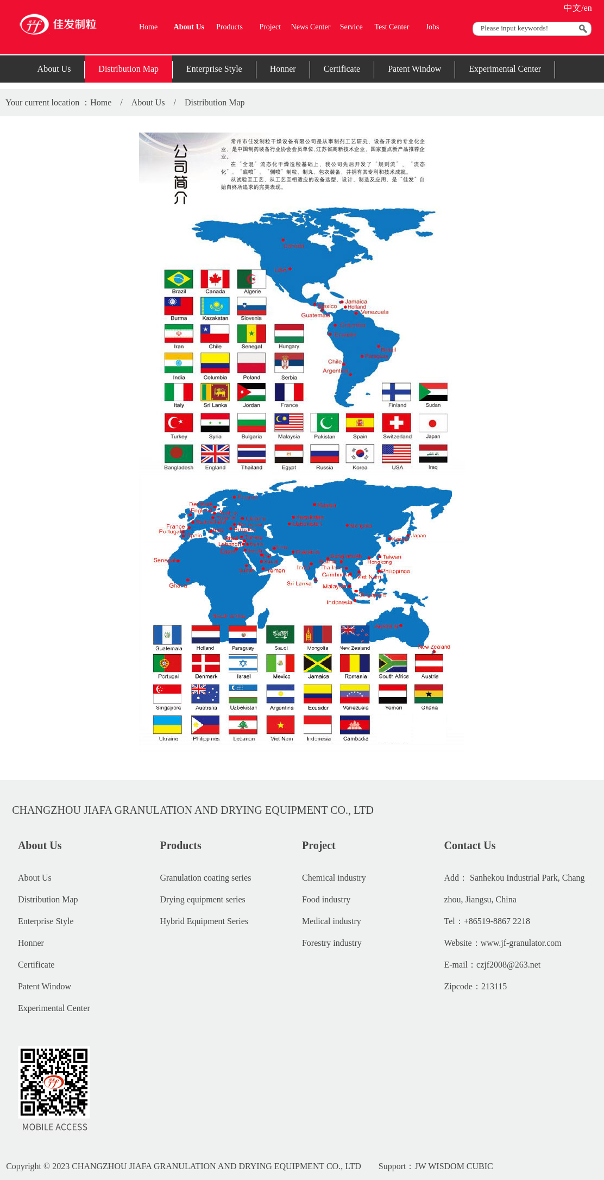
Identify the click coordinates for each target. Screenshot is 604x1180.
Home (148, 27)
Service (351, 27)
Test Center (391, 27)
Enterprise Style (214, 68)
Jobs (432, 27)
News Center (311, 27)
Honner (283, 68)
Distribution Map (128, 68)
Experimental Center (505, 68)
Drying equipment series (202, 899)
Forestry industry (332, 942)
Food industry (326, 899)
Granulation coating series (205, 877)
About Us (189, 27)
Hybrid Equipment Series (204, 921)
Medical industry (331, 921)
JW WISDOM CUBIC (453, 1166)
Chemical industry (334, 877)
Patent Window (414, 68)
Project (270, 27)
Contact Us (470, 845)
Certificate (342, 68)
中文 (572, 7)
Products (229, 27)
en (588, 7)
